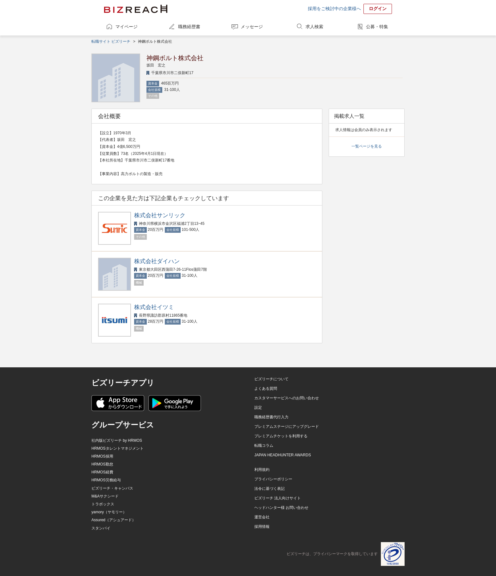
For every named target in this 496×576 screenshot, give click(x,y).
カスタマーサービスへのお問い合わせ (286, 398)
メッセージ (252, 26)
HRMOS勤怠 (102, 464)
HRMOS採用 (102, 456)
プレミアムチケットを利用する (280, 436)
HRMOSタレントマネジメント (117, 448)
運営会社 (262, 517)
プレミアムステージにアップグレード (286, 426)
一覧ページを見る (366, 146)
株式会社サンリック (159, 215)
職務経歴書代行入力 (271, 417)
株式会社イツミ (154, 307)
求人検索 (314, 26)
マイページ (126, 26)
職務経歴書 (189, 26)
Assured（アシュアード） (113, 520)
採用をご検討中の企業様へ (334, 8)
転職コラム (263, 445)
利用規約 (262, 469)
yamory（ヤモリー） (109, 512)
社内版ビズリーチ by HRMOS (116, 440)
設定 (258, 407)
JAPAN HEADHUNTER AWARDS (282, 455)
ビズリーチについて (271, 379)
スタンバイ (100, 528)
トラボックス (102, 504)
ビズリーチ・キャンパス (112, 488)
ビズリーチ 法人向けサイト (277, 498)
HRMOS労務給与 (106, 480)
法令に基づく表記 (269, 488)
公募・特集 (377, 26)
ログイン (378, 8)
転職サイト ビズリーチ (110, 41)
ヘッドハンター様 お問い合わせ (281, 507)
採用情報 (262, 526)
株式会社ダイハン (157, 261)
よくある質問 (265, 388)
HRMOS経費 (102, 472)
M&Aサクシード (105, 496)
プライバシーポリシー (273, 479)
